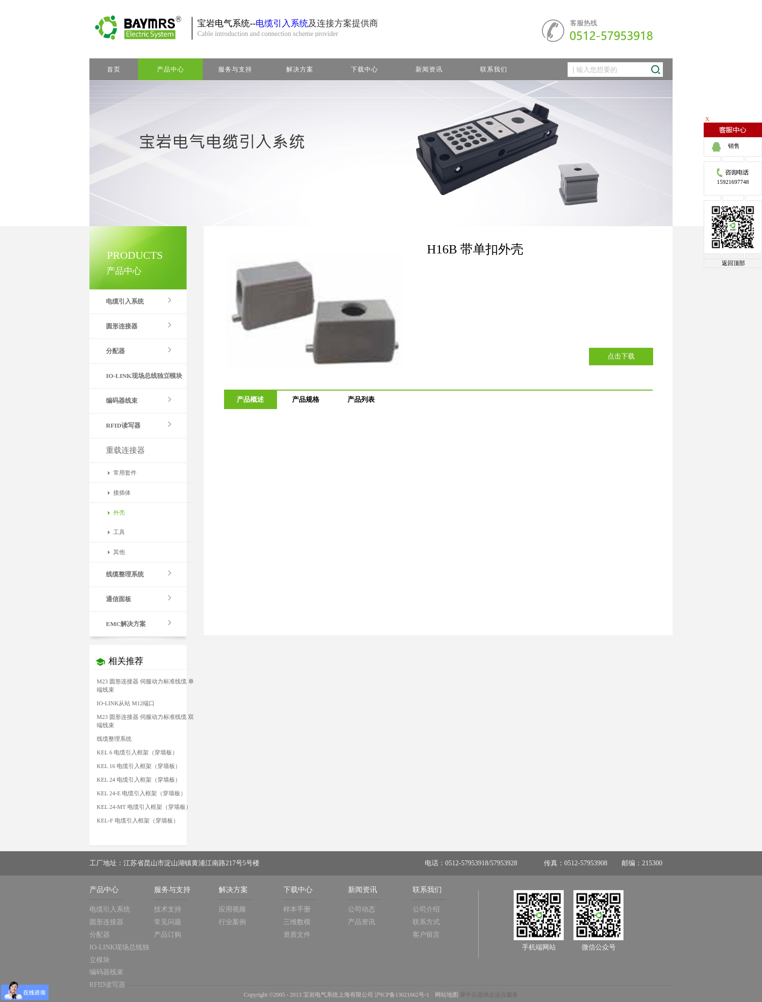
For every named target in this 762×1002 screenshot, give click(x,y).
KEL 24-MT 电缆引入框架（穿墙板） (144, 807)
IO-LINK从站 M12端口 (126, 703)
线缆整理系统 (114, 738)
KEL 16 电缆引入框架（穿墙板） (139, 766)
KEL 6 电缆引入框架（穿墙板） (137, 752)
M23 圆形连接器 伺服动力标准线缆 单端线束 (145, 685)
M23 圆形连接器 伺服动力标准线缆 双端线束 (145, 721)
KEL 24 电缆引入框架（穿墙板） (139, 779)
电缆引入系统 (282, 23)
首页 (114, 69)
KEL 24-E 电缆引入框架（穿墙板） (141, 793)
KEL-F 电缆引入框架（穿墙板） (138, 820)
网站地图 (445, 994)
